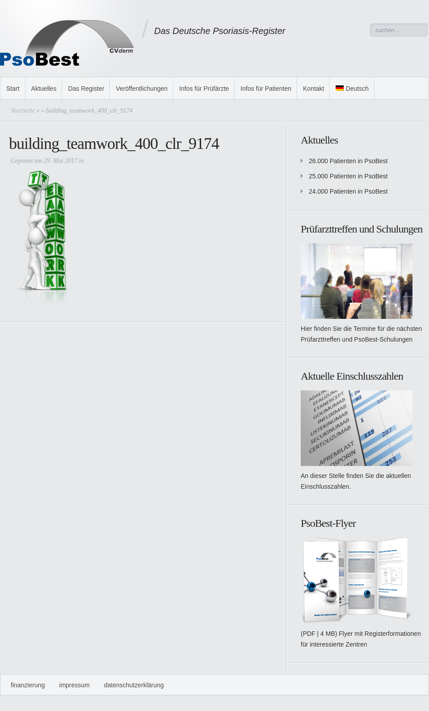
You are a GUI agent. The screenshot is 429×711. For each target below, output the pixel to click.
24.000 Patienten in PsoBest (348, 191)
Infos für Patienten (265, 88)
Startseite (23, 110)
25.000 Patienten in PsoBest (348, 176)
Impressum (74, 685)
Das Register (86, 88)
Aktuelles (44, 88)
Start (13, 88)
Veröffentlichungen (142, 88)
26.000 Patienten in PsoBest (348, 161)
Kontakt (313, 88)
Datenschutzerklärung (134, 685)
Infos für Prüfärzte (204, 88)
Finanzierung (28, 685)
